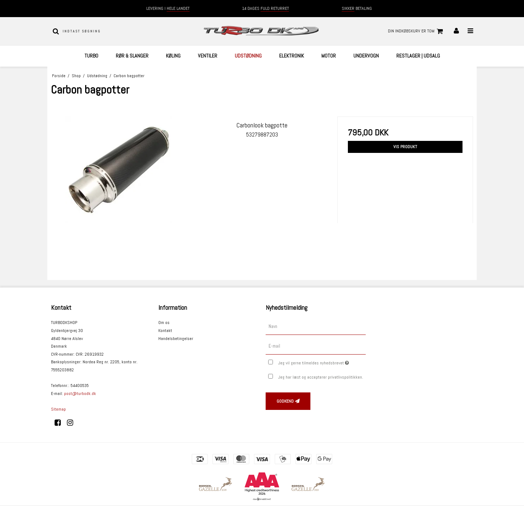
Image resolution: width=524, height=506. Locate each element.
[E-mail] (316, 346)
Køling (173, 55)
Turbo (91, 55)
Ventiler (207, 55)
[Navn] (316, 326)
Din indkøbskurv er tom (416, 31)
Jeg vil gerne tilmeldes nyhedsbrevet (322, 361)
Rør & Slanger (132, 55)
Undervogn (366, 55)
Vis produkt (405, 147)
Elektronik (291, 55)
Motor (328, 55)
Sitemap (58, 409)
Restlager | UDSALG (418, 55)
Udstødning (248, 55)
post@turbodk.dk (80, 393)
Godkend (285, 401)
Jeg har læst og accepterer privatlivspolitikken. (320, 377)
